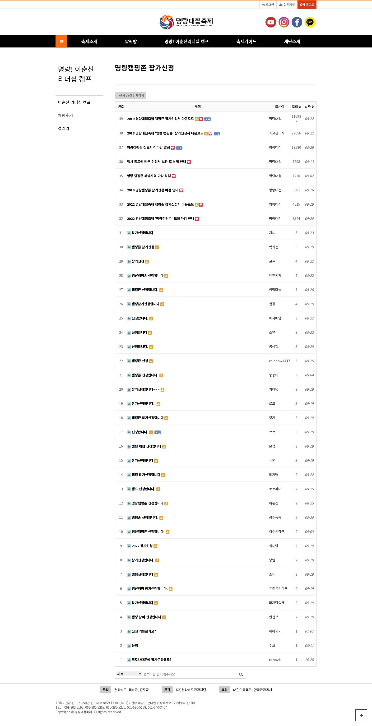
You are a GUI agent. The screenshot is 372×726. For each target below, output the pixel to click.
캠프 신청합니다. (141, 488)
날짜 (309, 106)
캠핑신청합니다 (140, 574)
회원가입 (287, 4)
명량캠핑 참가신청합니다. (148, 588)
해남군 (133, 689)
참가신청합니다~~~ (144, 389)
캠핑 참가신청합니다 (144, 474)
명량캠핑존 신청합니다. (146, 531)
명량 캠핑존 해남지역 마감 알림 (149, 175)
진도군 (144, 689)
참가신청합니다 (140, 232)
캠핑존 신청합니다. (143, 289)
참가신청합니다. (141, 559)
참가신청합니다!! (142, 403)
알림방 (131, 41)
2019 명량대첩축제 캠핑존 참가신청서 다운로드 (161, 118)
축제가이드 (307, 4)
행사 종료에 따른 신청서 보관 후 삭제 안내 (157, 161)
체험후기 (65, 115)
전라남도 (120, 689)
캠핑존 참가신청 (141, 246)
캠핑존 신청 (138, 360)
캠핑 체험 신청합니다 (144, 446)
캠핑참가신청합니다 (143, 303)
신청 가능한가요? (141, 631)
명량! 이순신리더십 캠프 (186, 41)
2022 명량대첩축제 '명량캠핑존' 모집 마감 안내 (161, 218)
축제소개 (89, 41)
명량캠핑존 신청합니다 (145, 275)
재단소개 (292, 41)
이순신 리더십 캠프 (74, 102)
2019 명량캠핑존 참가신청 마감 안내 (153, 189)
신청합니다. (138, 317)
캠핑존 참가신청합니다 (145, 417)
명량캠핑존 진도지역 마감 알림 (149, 147)
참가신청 (136, 261)
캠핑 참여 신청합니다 (144, 616)
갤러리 (63, 128)
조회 (296, 106)
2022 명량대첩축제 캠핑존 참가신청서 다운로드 (161, 204)
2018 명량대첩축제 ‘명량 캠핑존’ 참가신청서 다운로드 (165, 132)
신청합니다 (137, 332)
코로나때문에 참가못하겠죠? (149, 659)
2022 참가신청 (140, 545)
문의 (132, 645)
